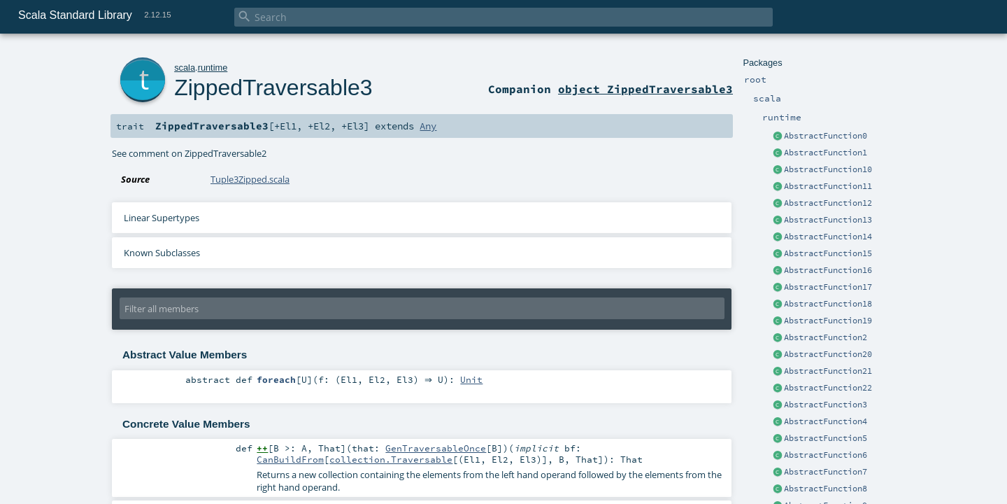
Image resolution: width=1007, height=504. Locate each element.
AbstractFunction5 (825, 438)
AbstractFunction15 (828, 253)
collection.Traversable (390, 459)
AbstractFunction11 (828, 186)
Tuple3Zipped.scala (250, 179)
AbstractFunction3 (825, 405)
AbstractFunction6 (825, 455)
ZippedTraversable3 (273, 87)
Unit (475, 380)
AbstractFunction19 (828, 321)
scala (184, 67)
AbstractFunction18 (828, 304)
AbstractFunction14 (828, 236)
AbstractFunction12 (828, 203)
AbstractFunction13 (828, 220)
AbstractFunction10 (828, 169)
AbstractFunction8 (825, 488)
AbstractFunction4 (825, 421)
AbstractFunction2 (825, 337)
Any (428, 126)
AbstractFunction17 (828, 287)
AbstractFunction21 (828, 371)
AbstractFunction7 (825, 472)
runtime (213, 67)
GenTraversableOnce (435, 448)
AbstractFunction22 (828, 388)
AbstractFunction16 (828, 270)
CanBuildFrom (290, 459)
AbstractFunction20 (828, 354)
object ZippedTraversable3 (645, 89)
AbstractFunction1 (825, 153)
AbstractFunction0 (825, 136)
